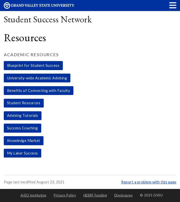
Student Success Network (48, 19)
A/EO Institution (34, 195)
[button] (173, 5)
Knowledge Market (23, 140)
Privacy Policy (65, 195)
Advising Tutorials (22, 115)
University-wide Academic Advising (37, 78)
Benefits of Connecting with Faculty (38, 90)
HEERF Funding (95, 195)
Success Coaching (22, 128)
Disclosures (123, 195)
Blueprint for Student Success (33, 65)
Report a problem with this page (148, 182)
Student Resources (23, 103)
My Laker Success (22, 153)
